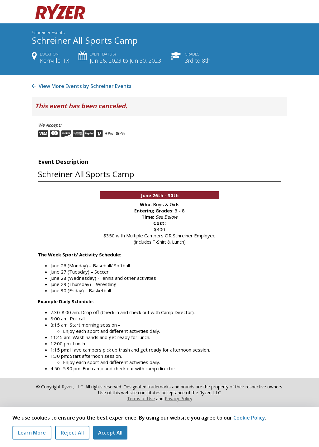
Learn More (32, 432)
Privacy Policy (178, 398)
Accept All (110, 432)
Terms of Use (141, 398)
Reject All (72, 432)
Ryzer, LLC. (73, 387)
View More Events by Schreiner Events (81, 86)
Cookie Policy (249, 417)
